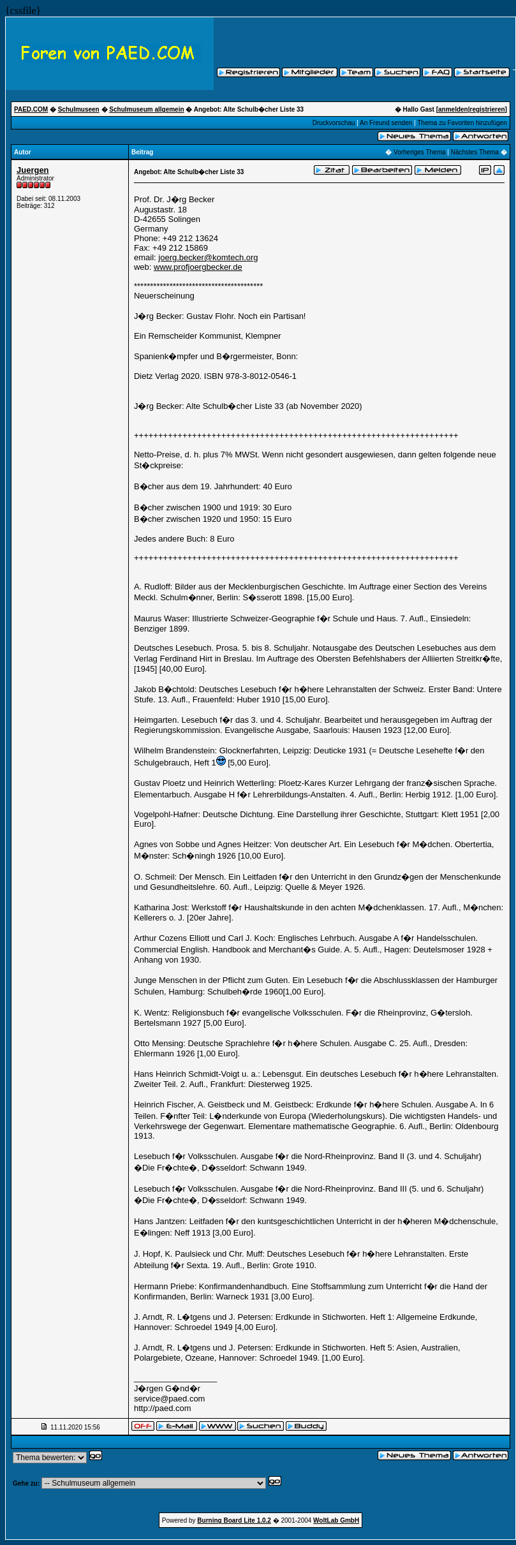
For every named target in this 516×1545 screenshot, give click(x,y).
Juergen (33, 170)
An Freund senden (386, 122)
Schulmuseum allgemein (146, 109)
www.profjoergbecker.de (198, 267)
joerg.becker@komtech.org (208, 257)
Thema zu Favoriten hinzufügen (462, 122)
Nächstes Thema (475, 152)
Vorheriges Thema (420, 152)
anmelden (453, 109)
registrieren (487, 109)
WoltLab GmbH (336, 1520)
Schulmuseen (79, 109)
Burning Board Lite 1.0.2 (234, 1520)
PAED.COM (31, 109)
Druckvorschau (334, 122)
